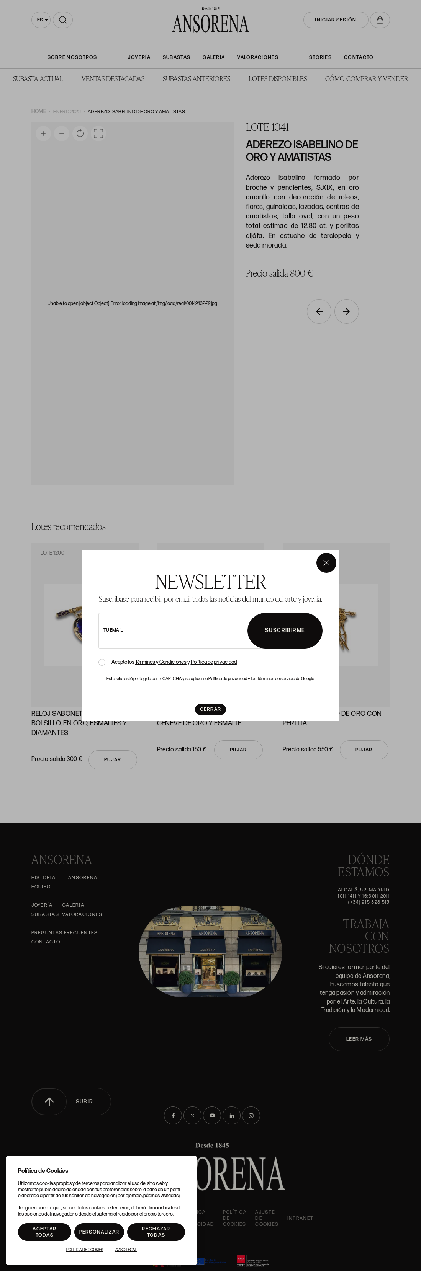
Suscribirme (285, 630)
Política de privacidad (214, 662)
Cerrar (210, 709)
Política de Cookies (84, 1250)
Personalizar (99, 1232)
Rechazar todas (156, 1232)
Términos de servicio (276, 679)
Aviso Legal (126, 1250)
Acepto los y (174, 662)
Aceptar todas (44, 1232)
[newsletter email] (193, 631)
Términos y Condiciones (161, 662)
